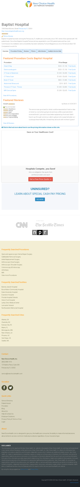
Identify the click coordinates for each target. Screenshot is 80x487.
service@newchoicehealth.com (12, 373)
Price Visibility (13, 115)
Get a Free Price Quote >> (40, 179)
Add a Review (42, 51)
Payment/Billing (13, 117)
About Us (5, 411)
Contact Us (9, 414)
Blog (3, 408)
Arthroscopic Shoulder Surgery (12, 265)
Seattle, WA (5, 341)
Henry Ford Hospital (8, 300)
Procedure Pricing (16, 51)
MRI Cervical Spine (10, 90)
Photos (33, 51)
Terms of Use (17, 419)
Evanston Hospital (8, 295)
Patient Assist (6, 403)
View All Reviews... (9, 123)
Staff (10, 112)
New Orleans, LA (7, 333)
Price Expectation (14, 114)
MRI (3, 272)
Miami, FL (5, 327)
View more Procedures (9, 275)
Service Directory (7, 401)
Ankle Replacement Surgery (11, 259)
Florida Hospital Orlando (10, 297)
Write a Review (7, 36)
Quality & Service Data (54, 51)
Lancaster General (8, 305)
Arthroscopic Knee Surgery (10, 262)
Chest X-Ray (8, 66)
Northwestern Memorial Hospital (12, 308)
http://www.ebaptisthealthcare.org (13, 31)
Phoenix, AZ (5, 335)
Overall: (5, 104)
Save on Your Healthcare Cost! (40, 132)
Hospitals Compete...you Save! (40, 169)
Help (3, 414)
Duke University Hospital (9, 292)
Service (11, 110)
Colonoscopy (6, 267)
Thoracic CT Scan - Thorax (13, 87)
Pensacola (22, 28)
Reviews (26, 51)
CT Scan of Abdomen (11, 73)
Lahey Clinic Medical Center (10, 303)
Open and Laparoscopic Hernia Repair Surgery (17, 254)
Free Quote (72, 66)
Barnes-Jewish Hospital (9, 287)
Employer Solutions (8, 416)
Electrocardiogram (10, 69)
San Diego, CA (6, 338)
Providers (5, 406)
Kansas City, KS (7, 325)
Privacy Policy (6, 419)
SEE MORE (40, 199)
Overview (5, 51)
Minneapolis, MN (7, 330)
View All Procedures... (10, 95)
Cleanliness (12, 109)
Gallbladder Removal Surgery (11, 257)
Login (3, 422)
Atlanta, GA (5, 319)
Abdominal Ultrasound (11, 83)
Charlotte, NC (6, 322)
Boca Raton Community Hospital (12, 289)
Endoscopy (16, 267)
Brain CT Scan (8, 80)
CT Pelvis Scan (9, 76)
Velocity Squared (74, 482)
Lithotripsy (5, 270)
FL (27, 28)
